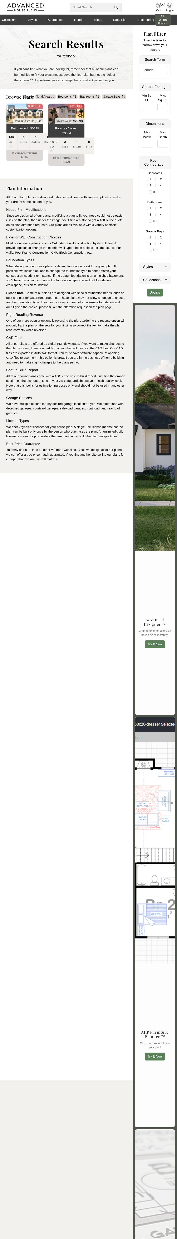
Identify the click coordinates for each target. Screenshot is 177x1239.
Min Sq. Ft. (147, 98)
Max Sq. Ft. (162, 98)
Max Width (147, 134)
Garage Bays (114, 102)
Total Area (45, 102)
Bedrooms (67, 102)
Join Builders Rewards (162, 20)
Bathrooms (89, 102)
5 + (155, 191)
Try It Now (154, 644)
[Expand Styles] (166, 266)
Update (154, 292)
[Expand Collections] (166, 279)
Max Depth (162, 134)
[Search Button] (116, 7)
